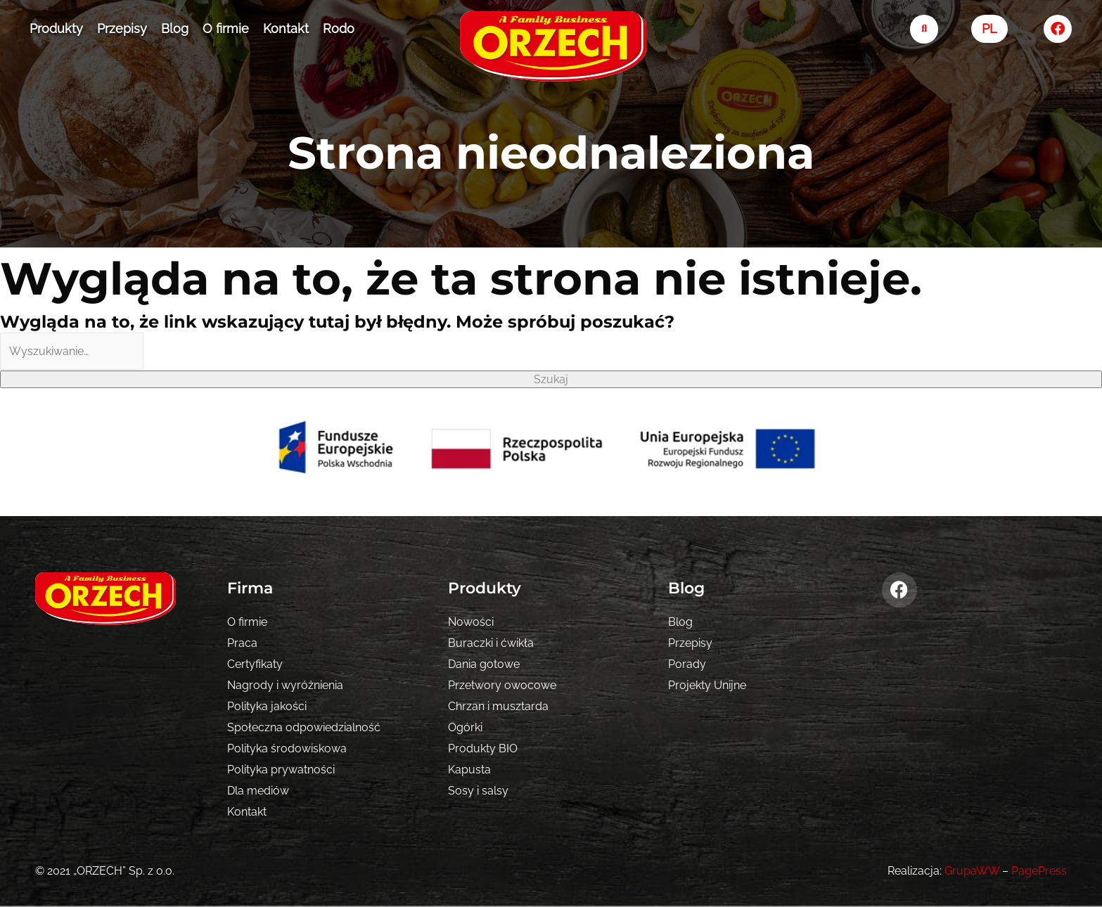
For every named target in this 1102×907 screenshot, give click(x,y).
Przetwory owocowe (502, 685)
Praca (242, 643)
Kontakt (286, 28)
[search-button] (924, 29)
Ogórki (465, 727)
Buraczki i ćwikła (491, 643)
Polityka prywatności (281, 769)
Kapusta (469, 769)
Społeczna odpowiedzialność (303, 727)
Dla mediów (258, 790)
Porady (687, 664)
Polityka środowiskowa (287, 748)
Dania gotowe (484, 664)
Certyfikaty (255, 664)
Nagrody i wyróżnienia (285, 685)
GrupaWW (971, 870)
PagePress (1039, 870)
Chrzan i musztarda (498, 706)
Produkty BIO (483, 748)
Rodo (338, 28)
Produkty (56, 28)
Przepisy (122, 28)
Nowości (471, 622)
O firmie (226, 28)
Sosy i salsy (478, 790)
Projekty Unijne (707, 685)
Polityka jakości (267, 706)
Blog (174, 28)
